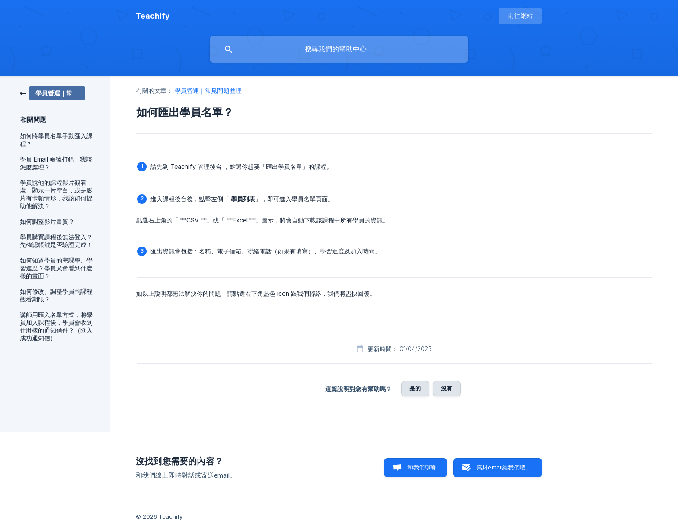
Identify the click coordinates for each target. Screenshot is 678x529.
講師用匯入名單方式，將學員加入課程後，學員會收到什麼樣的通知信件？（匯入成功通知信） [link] (56, 326)
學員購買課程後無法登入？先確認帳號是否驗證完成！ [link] (56, 241)
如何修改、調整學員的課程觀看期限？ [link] (56, 295)
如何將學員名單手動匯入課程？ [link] (56, 140)
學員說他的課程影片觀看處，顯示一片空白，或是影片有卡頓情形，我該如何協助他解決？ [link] (56, 194)
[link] (52, 93)
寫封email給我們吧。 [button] (504, 467)
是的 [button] (415, 388)
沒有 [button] (446, 388)
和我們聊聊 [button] (421, 467)
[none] (153, 16)
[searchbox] (339, 49)
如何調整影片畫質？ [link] (47, 221)
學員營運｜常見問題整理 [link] (208, 90)
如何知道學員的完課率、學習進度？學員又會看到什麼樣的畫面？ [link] (56, 268)
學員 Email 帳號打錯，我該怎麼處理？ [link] (56, 163)
